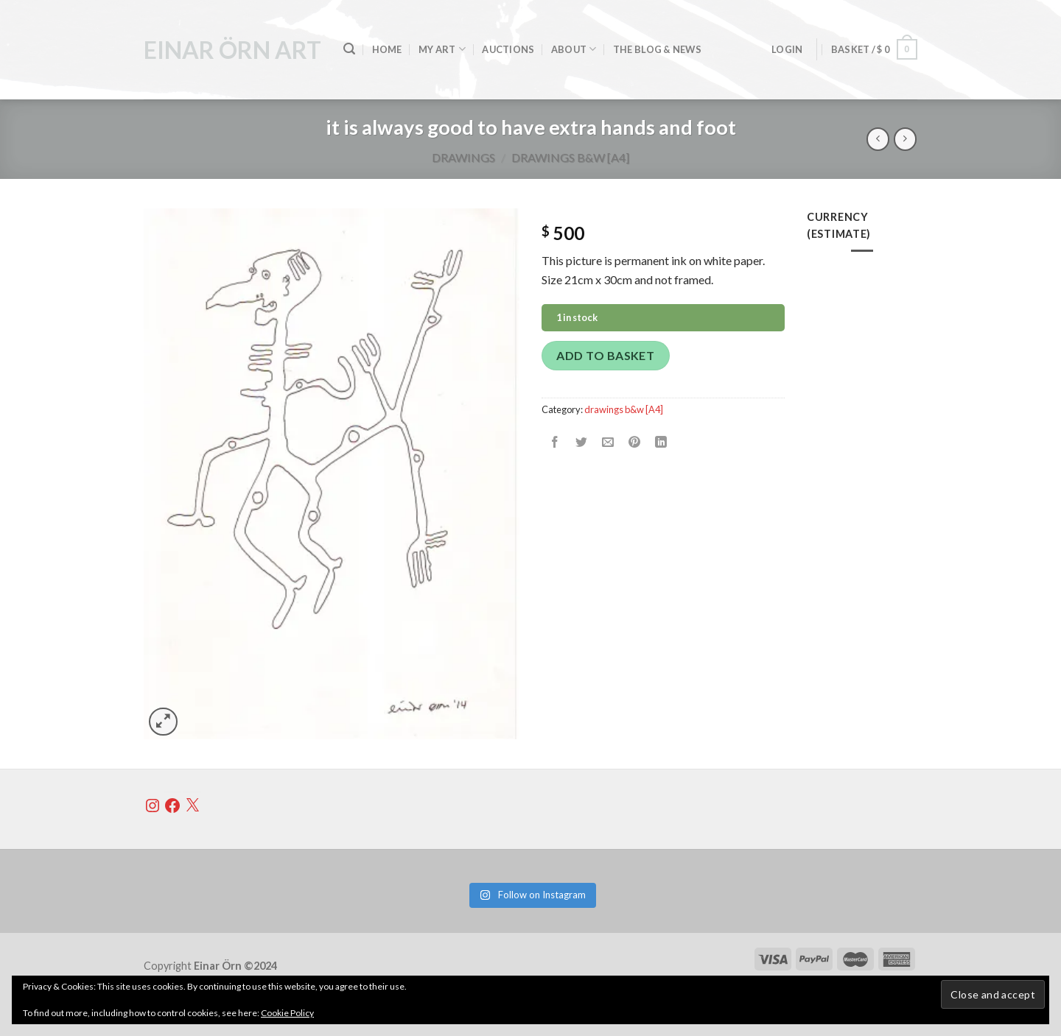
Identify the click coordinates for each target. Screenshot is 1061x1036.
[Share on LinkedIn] (661, 442)
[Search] (349, 49)
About (574, 49)
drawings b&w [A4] (570, 157)
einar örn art (232, 50)
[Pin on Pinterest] (635, 442)
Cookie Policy (287, 1012)
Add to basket (605, 355)
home (387, 49)
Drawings (463, 157)
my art (442, 49)
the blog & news (657, 49)
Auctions (508, 49)
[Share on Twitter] (582, 442)
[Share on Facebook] (555, 442)
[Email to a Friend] (608, 442)
